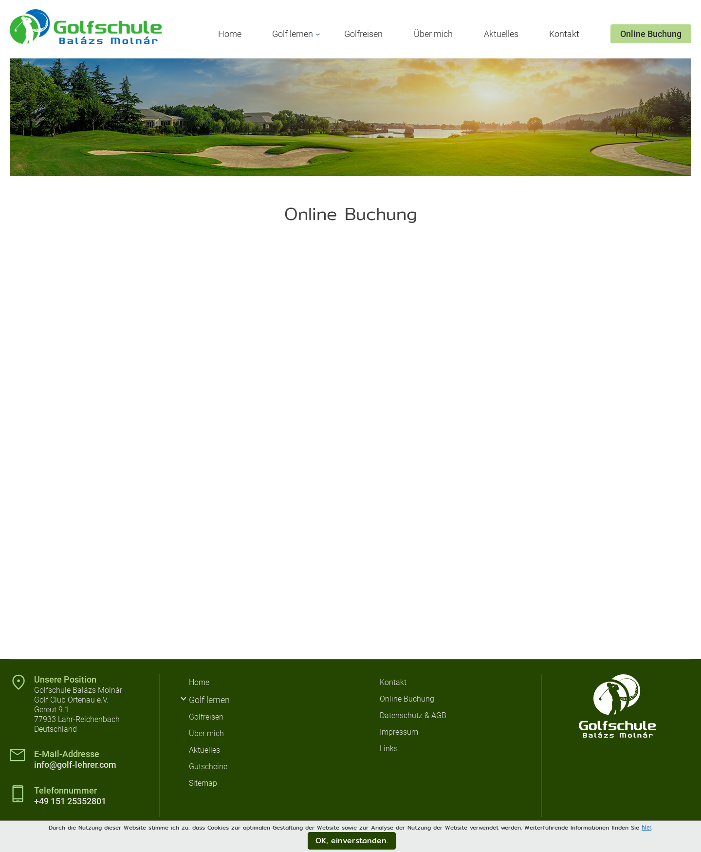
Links (389, 748)
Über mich (433, 34)
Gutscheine (208, 766)
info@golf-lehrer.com (75, 764)
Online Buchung (651, 34)
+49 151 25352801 (70, 801)
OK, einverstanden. (351, 840)
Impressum (399, 732)
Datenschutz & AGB (413, 715)
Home (229, 34)
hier (646, 827)
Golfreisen (363, 34)
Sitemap (203, 783)
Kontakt (564, 34)
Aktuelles (501, 34)
